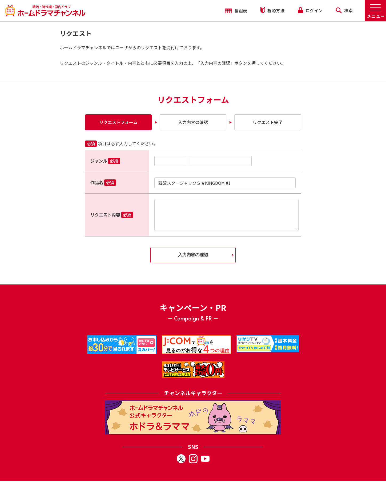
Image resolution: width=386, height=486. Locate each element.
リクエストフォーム (118, 122)
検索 (344, 10)
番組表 (236, 10)
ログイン (310, 10)
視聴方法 (272, 10)
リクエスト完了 (268, 122)
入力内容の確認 (193, 122)
